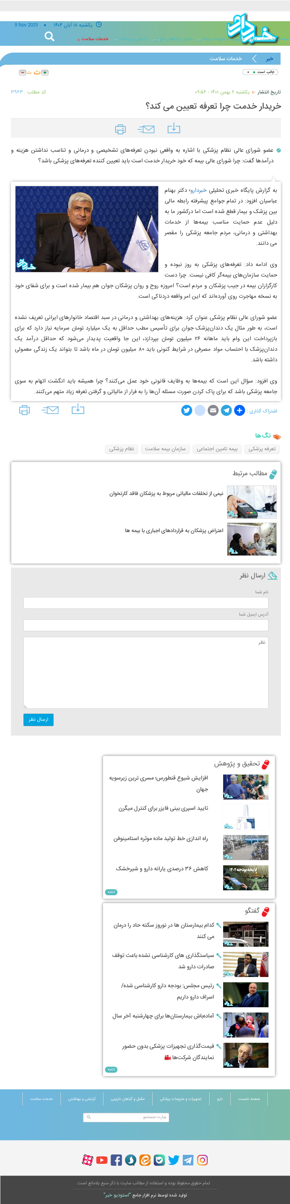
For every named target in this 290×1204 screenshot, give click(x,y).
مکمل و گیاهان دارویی (173, 39)
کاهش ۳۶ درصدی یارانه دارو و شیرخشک (162, 869)
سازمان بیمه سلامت (165, 449)
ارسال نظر (38, 720)
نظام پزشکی (121, 449)
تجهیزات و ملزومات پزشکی (221, 39)
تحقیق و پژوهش (237, 764)
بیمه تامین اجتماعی (217, 449)
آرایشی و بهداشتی (131, 39)
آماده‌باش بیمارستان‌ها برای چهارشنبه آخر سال (163, 1016)
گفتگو (252, 911)
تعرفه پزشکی (262, 449)
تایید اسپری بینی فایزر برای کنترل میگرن (163, 808)
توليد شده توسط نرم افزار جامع (145, 1195)
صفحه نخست (249, 1099)
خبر (269, 59)
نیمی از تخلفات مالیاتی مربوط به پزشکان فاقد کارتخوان (166, 494)
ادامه (111, 892)
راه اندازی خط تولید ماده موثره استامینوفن (161, 838)
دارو (253, 39)
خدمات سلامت (94, 39)
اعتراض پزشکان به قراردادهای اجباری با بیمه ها (174, 531)
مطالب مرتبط (249, 473)
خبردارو (198, 190)
